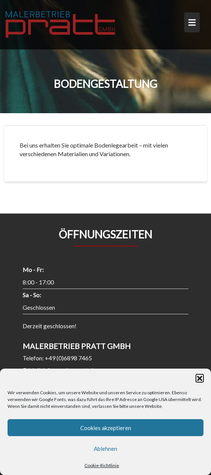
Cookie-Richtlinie (101, 465)
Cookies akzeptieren (105, 427)
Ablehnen (105, 448)
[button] (199, 378)
